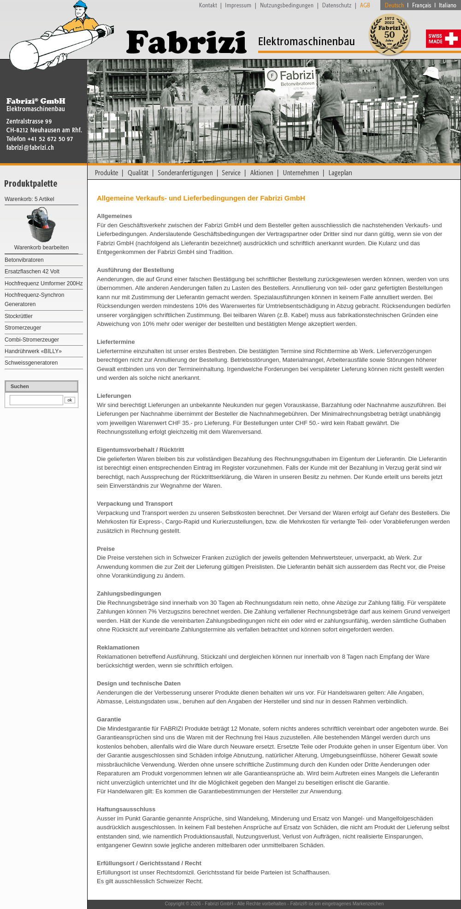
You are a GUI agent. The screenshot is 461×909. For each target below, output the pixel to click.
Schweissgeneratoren (31, 363)
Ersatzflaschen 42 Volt (32, 271)
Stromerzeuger (23, 328)
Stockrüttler (19, 316)
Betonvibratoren (24, 260)
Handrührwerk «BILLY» (33, 351)
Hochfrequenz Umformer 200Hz (44, 283)
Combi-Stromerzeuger (32, 339)
